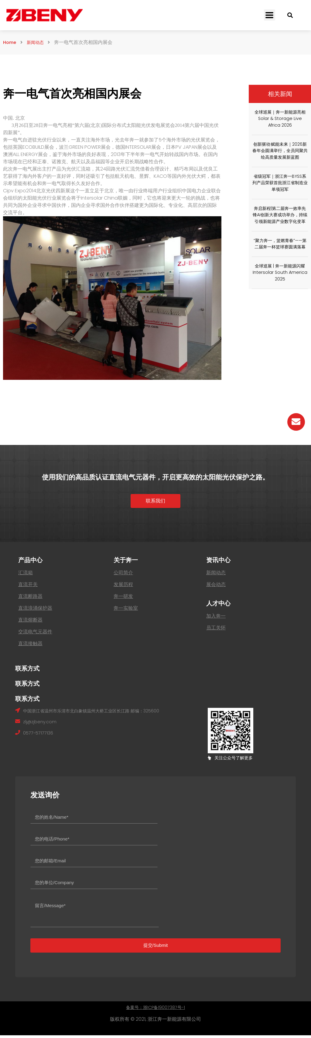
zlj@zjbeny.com (41, 724)
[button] (155, 503)
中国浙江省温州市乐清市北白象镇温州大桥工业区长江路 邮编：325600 (100, 713)
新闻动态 (38, 42)
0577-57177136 (39, 736)
